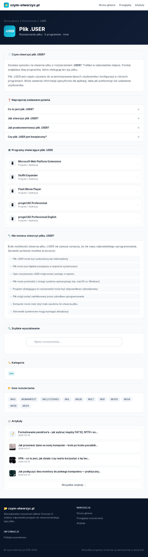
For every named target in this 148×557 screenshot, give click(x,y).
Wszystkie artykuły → (74, 485)
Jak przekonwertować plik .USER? (74, 127)
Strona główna (107, 5)
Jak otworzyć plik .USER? (74, 118)
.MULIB (78, 399)
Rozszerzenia (29, 21)
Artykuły (139, 5)
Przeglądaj (125, 5)
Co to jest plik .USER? (74, 109)
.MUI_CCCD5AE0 (50, 399)
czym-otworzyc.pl (22, 5)
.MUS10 (114, 399)
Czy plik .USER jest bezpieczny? (74, 136)
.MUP (102, 399)
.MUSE (13, 406)
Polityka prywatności (15, 537)
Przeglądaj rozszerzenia (90, 518)
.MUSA (127, 399)
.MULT (91, 399)
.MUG (13, 399)
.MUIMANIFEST (28, 399)
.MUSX (25, 406)
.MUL (66, 399)
